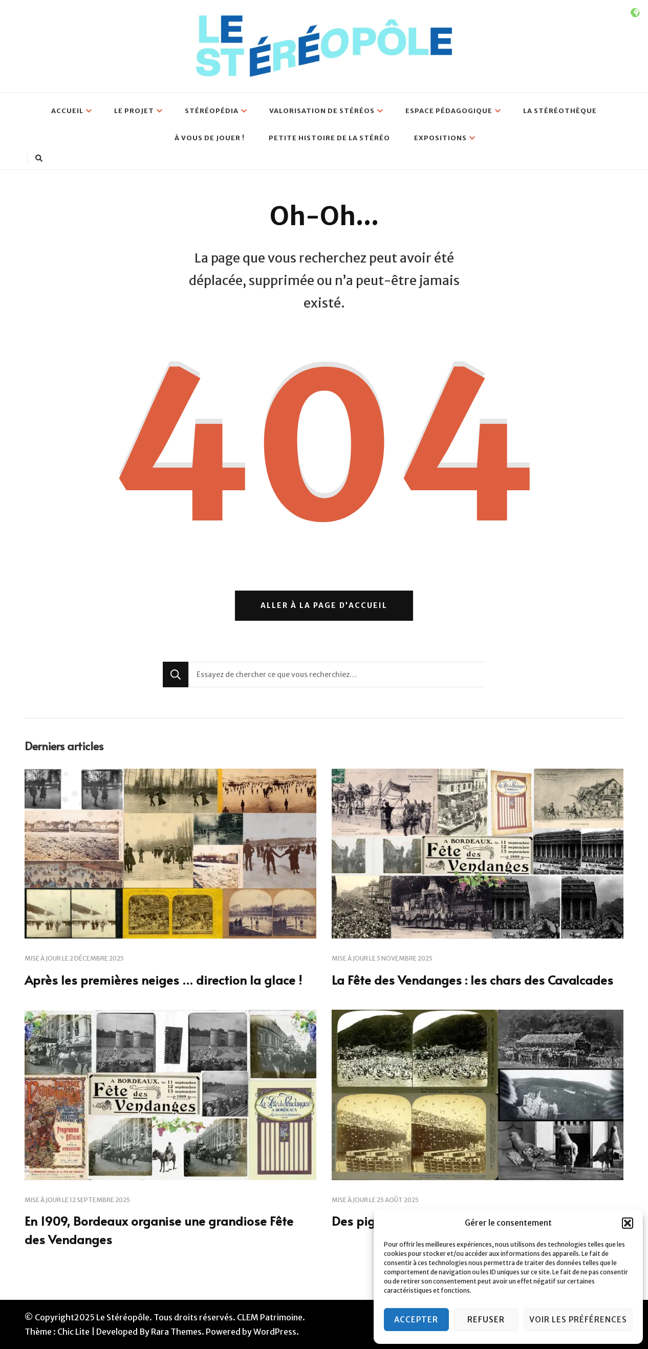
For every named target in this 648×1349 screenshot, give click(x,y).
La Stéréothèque (560, 110)
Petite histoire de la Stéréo (329, 138)
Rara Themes (176, 1331)
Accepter (416, 1319)
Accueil (67, 110)
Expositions (440, 138)
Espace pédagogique (448, 110)
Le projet (134, 110)
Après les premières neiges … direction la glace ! (163, 979)
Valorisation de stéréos (322, 110)
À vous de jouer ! (210, 138)
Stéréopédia (212, 110)
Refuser (486, 1319)
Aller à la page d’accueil (324, 605)
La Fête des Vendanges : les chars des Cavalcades (472, 979)
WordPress (274, 1331)
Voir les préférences (578, 1319)
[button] (627, 1223)
